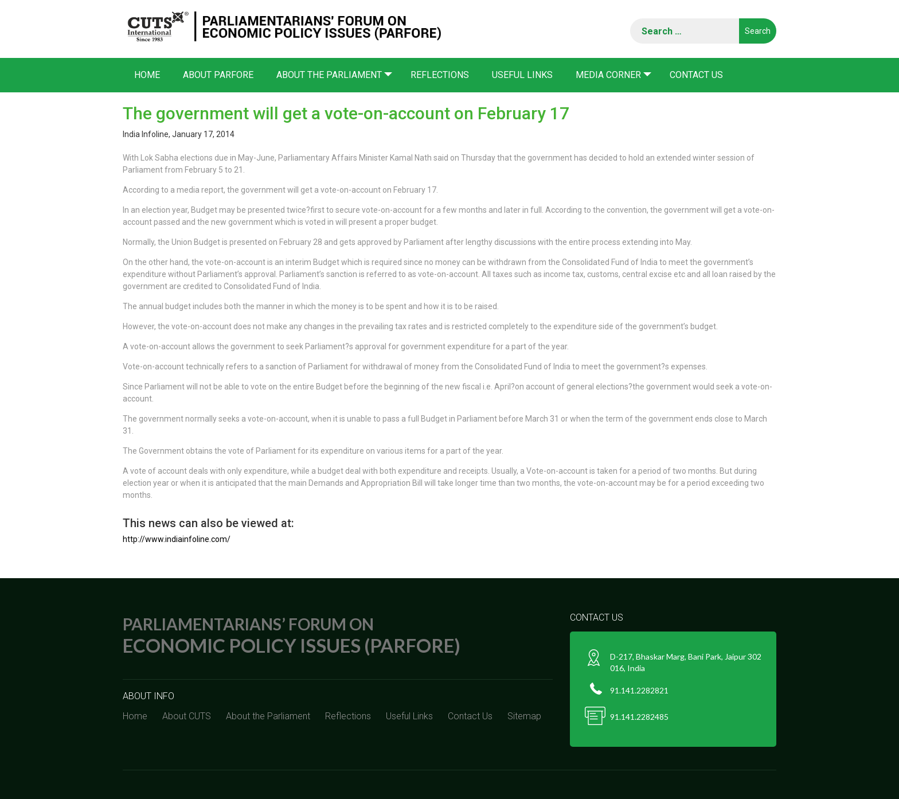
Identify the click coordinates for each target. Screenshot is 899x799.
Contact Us (696, 74)
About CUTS (186, 716)
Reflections (440, 74)
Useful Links (522, 74)
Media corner (608, 74)
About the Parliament (329, 74)
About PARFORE (218, 74)
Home (147, 74)
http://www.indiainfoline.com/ (176, 539)
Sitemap (524, 716)
